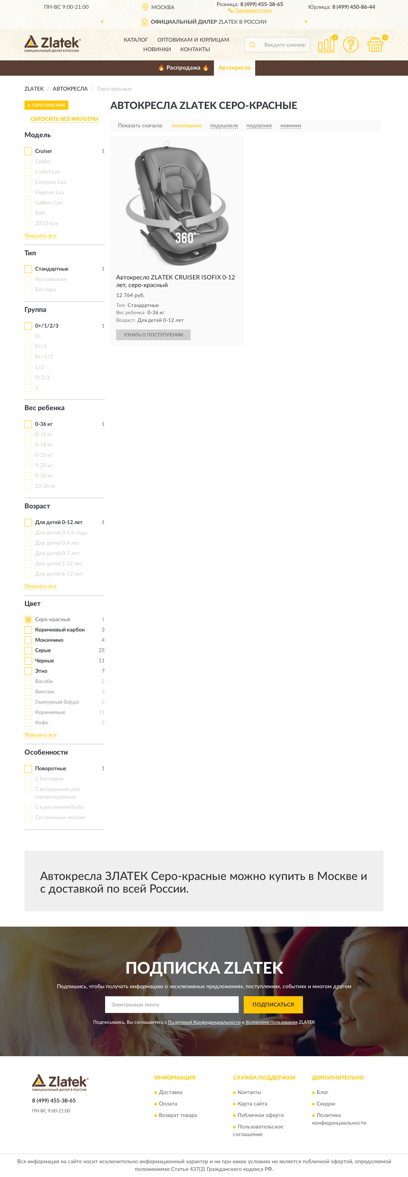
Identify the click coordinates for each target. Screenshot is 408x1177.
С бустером (49, 779)
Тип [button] (30, 253)
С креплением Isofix (59, 807)
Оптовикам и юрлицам (193, 40)
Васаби (44, 681)
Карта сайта (252, 1104)
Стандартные (51, 269)
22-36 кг (45, 486)
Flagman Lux (50, 192)
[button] (250, 10)
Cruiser (43, 151)
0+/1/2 (44, 357)
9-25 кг (44, 465)
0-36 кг (44, 424)
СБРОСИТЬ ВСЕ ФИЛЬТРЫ (65, 119)
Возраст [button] (37, 506)
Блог (323, 1093)
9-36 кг (44, 476)
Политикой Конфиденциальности (204, 1022)
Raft (40, 213)
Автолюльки (50, 279)
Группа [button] (35, 310)
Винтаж (44, 692)
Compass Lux (50, 182)
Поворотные (50, 768)
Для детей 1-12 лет (59, 564)
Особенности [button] (46, 752)
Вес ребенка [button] (44, 408)
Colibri (43, 161)
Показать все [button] (40, 236)
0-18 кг (44, 445)
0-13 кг (44, 434)
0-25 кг (44, 455)
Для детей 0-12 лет (59, 522)
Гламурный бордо (57, 702)
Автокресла (235, 68)
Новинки (157, 49)
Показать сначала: (140, 125)
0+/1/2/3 (46, 326)
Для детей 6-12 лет (59, 574)
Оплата (168, 1104)
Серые (43, 650)
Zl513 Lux (46, 223)
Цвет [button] (32, 604)
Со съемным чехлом (60, 817)
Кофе (41, 723)
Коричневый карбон (60, 630)
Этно (41, 671)
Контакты (195, 49)
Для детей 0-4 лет (57, 543)
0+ (38, 336)
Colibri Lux (47, 172)
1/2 (39, 367)
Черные (44, 661)
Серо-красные (52, 619)
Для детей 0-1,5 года (61, 533)
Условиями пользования (272, 1022)
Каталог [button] (136, 40)
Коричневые (50, 712)
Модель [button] (37, 135)
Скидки (326, 1104)
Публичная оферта (261, 1116)
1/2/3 (42, 377)
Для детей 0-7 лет (57, 553)
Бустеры (45, 289)
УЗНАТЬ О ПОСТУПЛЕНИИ (153, 335)
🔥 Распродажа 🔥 (183, 68)
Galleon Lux (48, 203)
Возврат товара (178, 1116)
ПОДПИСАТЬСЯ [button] (273, 1005)
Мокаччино (49, 640)
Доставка (170, 1093)
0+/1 (41, 346)
